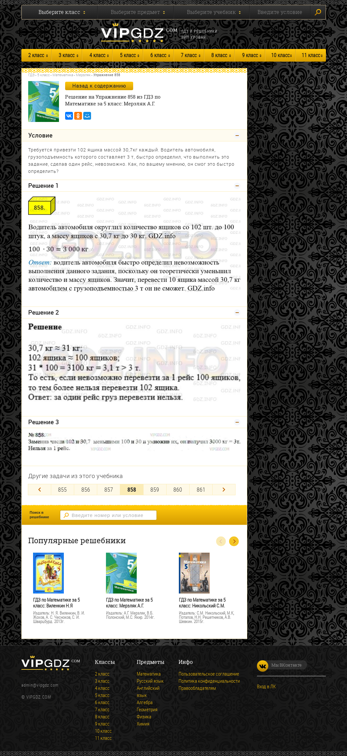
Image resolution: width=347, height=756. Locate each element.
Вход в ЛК (266, 686)
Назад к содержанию (99, 85)
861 (201, 489)
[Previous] (39, 489)
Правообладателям (197, 688)
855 (62, 489)
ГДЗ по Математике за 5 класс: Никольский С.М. (202, 603)
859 (154, 489)
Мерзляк (83, 74)
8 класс (219, 55)
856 (85, 489)
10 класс (280, 55)
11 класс (311, 55)
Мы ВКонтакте (279, 664)
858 (131, 489)
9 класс (250, 55)
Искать (318, 12)
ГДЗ (31, 74)
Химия (143, 723)
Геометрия (147, 709)
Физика (144, 716)
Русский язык (150, 681)
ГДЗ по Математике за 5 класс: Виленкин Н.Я (56, 603)
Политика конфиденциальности (209, 681)
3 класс (67, 55)
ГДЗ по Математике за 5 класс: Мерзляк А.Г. (129, 603)
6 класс (158, 55)
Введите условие (280, 12)
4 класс (97, 55)
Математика (62, 74)
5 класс (128, 55)
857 (108, 489)
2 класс (36, 55)
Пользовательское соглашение (209, 673)
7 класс (189, 55)
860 (177, 489)
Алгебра (145, 702)
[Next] (224, 489)
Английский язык (148, 691)
